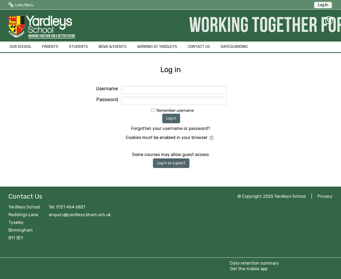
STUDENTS (78, 46)
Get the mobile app (248, 268)
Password (107, 99)
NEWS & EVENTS (113, 46)
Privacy (325, 196)
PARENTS (50, 46)
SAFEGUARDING (234, 46)
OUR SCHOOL (20, 46)
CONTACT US (199, 46)
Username (107, 89)
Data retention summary (254, 263)
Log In (323, 5)
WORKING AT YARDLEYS (157, 46)
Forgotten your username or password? (170, 128)
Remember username (175, 110)
